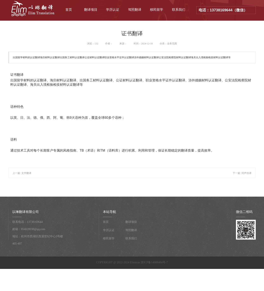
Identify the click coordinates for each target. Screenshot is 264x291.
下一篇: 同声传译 (242, 173)
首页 (68, 9)
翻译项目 (90, 9)
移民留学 (156, 9)
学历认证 (112, 9)
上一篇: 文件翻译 (22, 173)
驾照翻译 (134, 9)
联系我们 (178, 9)
